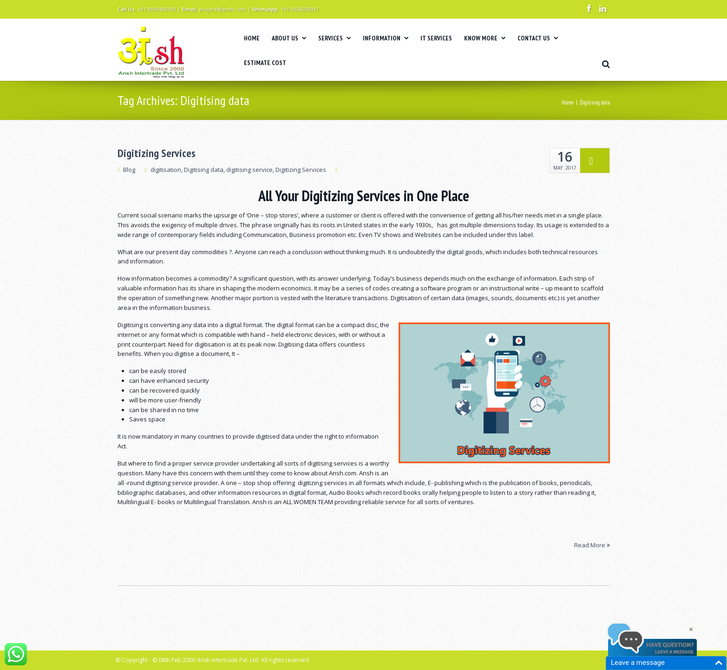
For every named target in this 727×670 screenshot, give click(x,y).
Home (568, 102)
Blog (129, 169)
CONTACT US (537, 38)
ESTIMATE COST (265, 63)
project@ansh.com (222, 9)
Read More (592, 544)
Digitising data (203, 169)
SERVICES (334, 38)
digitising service (249, 169)
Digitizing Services (157, 153)
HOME (252, 38)
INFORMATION (385, 38)
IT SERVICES (436, 38)
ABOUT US (289, 38)
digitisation (166, 169)
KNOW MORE (484, 38)
